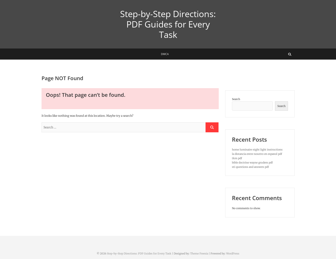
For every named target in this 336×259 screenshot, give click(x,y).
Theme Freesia (199, 253)
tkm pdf (237, 158)
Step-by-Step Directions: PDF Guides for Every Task (168, 24)
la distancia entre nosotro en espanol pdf (257, 153)
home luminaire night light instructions (257, 149)
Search (236, 99)
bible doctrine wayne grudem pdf (252, 162)
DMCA (165, 54)
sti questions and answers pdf (250, 166)
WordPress (232, 253)
